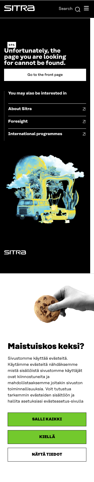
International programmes (35, 134)
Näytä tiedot (47, 454)
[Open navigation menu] (86, 9)
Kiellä (47, 437)
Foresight (18, 121)
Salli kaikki (47, 419)
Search (70, 9)
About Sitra (20, 109)
